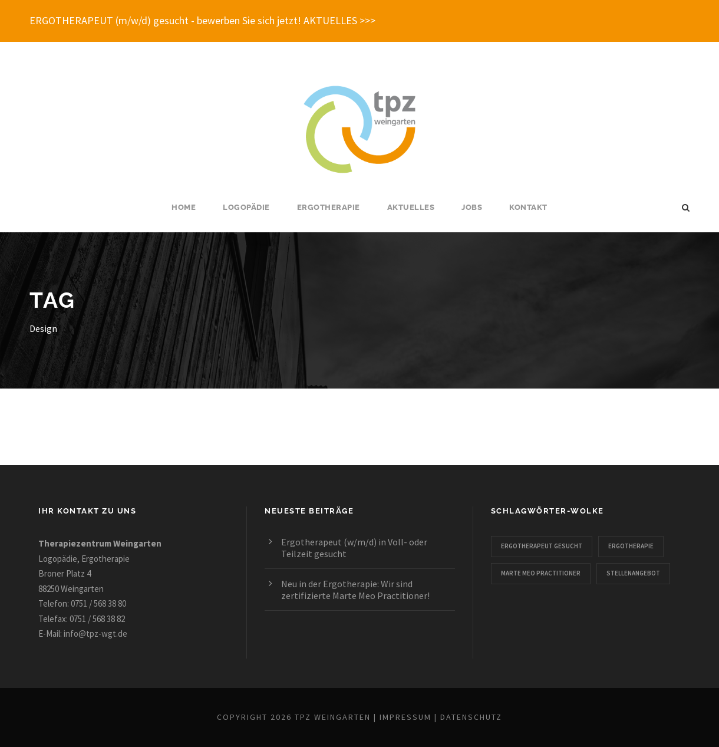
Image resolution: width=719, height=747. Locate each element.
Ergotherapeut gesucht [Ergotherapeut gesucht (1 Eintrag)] (541, 546)
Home (183, 207)
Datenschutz (471, 717)
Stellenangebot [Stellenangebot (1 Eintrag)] (633, 573)
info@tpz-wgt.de (95, 633)
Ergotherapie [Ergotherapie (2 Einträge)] (631, 546)
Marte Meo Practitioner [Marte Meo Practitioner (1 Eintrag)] (541, 573)
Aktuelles (411, 207)
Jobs (471, 207)
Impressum (405, 717)
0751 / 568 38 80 (98, 603)
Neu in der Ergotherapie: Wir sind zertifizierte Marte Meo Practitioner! (355, 589)
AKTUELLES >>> (339, 20)
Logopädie (246, 207)
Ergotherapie (328, 207)
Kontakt (528, 207)
